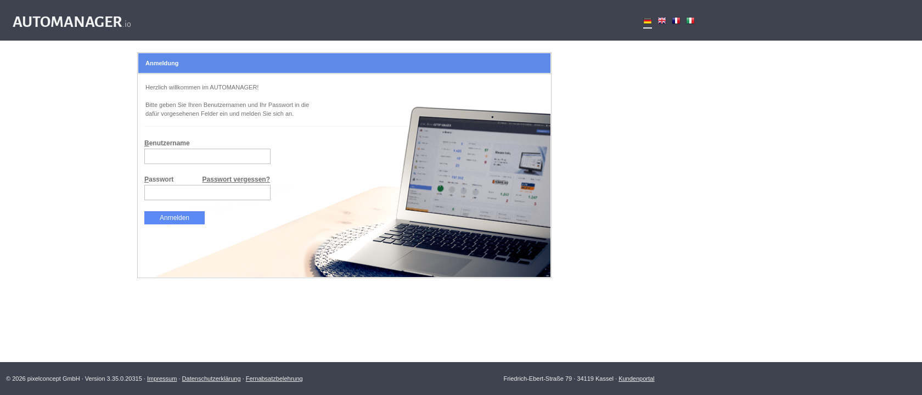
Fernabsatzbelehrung (274, 378)
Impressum (162, 378)
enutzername (167, 143)
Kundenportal (636, 378)
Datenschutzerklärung (211, 378)
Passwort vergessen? (236, 179)
